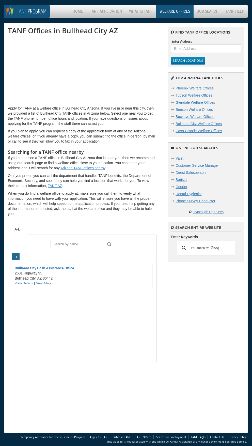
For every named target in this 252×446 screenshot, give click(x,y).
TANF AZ (55, 186)
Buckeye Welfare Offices (195, 117)
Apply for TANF (99, 437)
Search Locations (188, 61)
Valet (179, 158)
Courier (181, 187)
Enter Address (181, 41)
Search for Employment (171, 437)
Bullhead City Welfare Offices (199, 124)
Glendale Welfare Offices (195, 102)
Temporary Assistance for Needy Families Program (53, 437)
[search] (205, 248)
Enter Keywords (184, 237)
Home (78, 11)
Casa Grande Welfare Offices (199, 131)
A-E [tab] (17, 229)
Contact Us (217, 437)
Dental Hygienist (188, 194)
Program (31, 12)
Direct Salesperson (191, 173)
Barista (181, 180)
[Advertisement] (46, 70)
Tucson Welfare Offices (194, 95)
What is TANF (140, 11)
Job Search (207, 11)
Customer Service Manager (197, 165)
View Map (43, 283)
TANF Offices (143, 437)
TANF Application (106, 11)
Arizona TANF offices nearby (82, 168)
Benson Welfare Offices (194, 109)
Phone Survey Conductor (195, 201)
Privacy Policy (238, 437)
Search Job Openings (208, 211)
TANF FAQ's (198, 437)
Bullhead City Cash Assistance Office (44, 268)
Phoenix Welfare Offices (195, 88)
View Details (24, 283)
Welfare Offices (175, 11)
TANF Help (235, 11)
